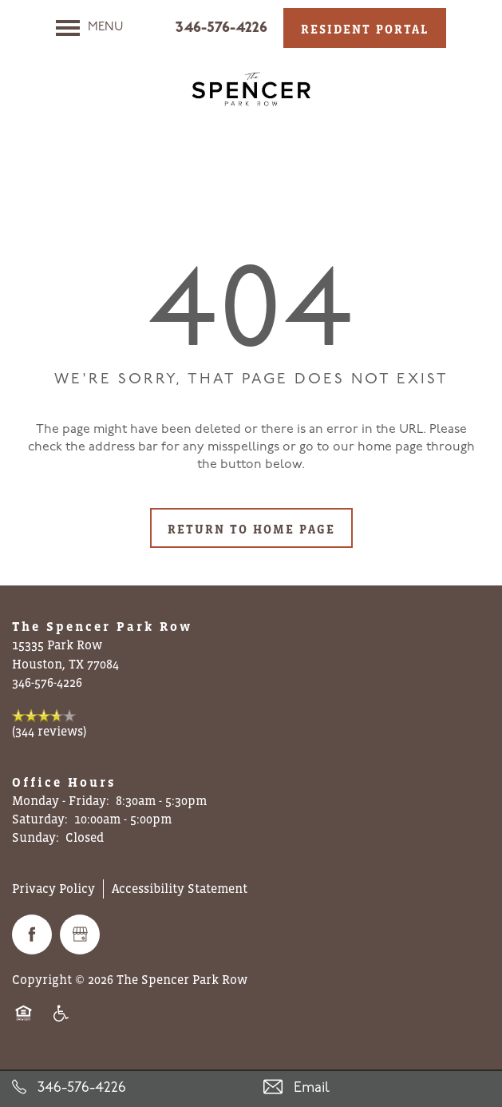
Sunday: (35, 837)
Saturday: (40, 818)
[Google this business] (80, 934)
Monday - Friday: (60, 800)
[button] (364, 28)
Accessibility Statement (179, 888)
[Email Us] (377, 1088)
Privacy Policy (53, 888)
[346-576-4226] (125, 1088)
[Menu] (90, 28)
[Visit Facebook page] (32, 934)
